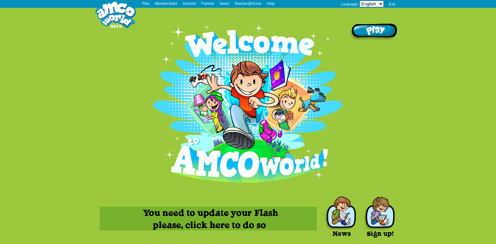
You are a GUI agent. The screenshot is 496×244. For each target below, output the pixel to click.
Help (271, 3)
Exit (392, 4)
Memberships (166, 3)
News (224, 3)
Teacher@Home (248, 3)
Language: (350, 4)
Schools (189, 3)
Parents (208, 3)
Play (145, 3)
